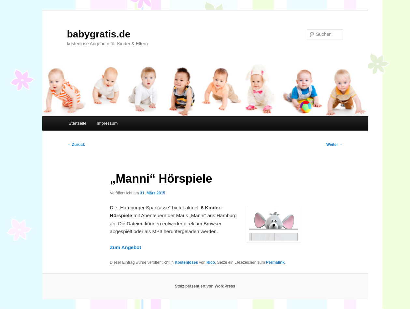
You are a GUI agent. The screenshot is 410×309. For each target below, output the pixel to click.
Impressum (107, 123)
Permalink (275, 262)
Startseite (78, 123)
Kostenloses (186, 262)
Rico (210, 262)
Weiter (334, 144)
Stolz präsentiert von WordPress (205, 286)
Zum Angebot (125, 247)
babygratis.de (99, 34)
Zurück (76, 144)
